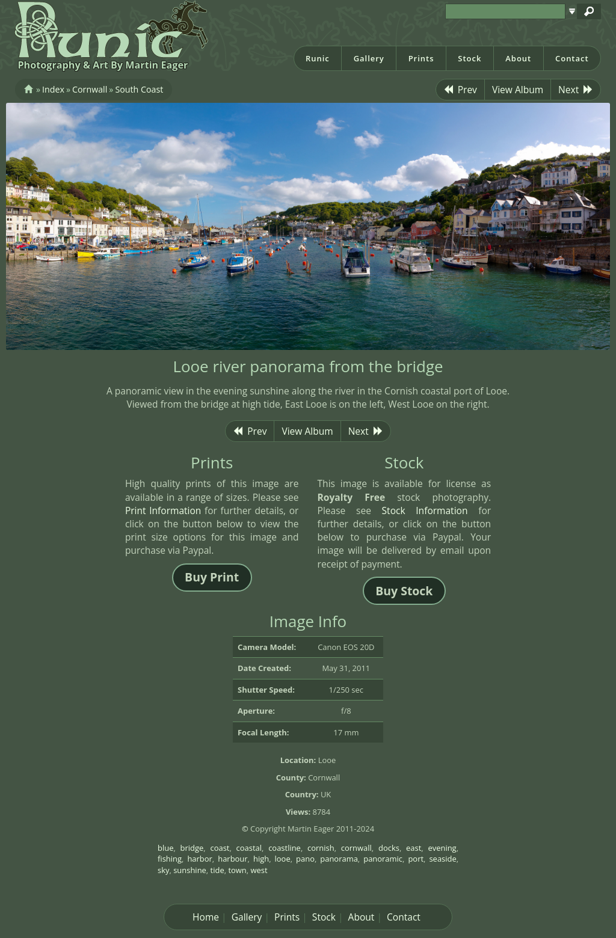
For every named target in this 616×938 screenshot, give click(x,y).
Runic (318, 58)
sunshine (189, 870)
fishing (170, 858)
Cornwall (89, 89)
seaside (442, 858)
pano (305, 858)
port (416, 858)
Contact (572, 58)
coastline (284, 847)
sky (163, 870)
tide (217, 870)
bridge (192, 847)
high (261, 858)
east (413, 847)
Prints (421, 58)
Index (53, 89)
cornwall (356, 847)
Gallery (369, 58)
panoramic (382, 858)
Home (205, 917)
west (259, 870)
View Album (517, 89)
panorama (339, 858)
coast (219, 847)
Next (575, 89)
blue (165, 847)
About (518, 58)
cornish (320, 847)
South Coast (139, 89)
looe (283, 858)
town (237, 870)
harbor (199, 858)
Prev (460, 89)
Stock (469, 58)
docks (388, 847)
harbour (232, 858)
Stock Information (425, 510)
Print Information (163, 510)
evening (442, 847)
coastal (249, 847)
